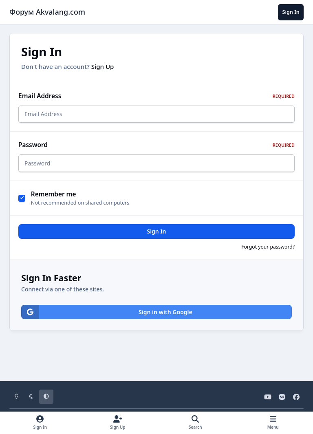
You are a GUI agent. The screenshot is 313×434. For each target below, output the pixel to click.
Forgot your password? (268, 251)
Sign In (156, 236)
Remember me (53, 199)
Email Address (156, 96)
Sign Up (102, 66)
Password (156, 147)
